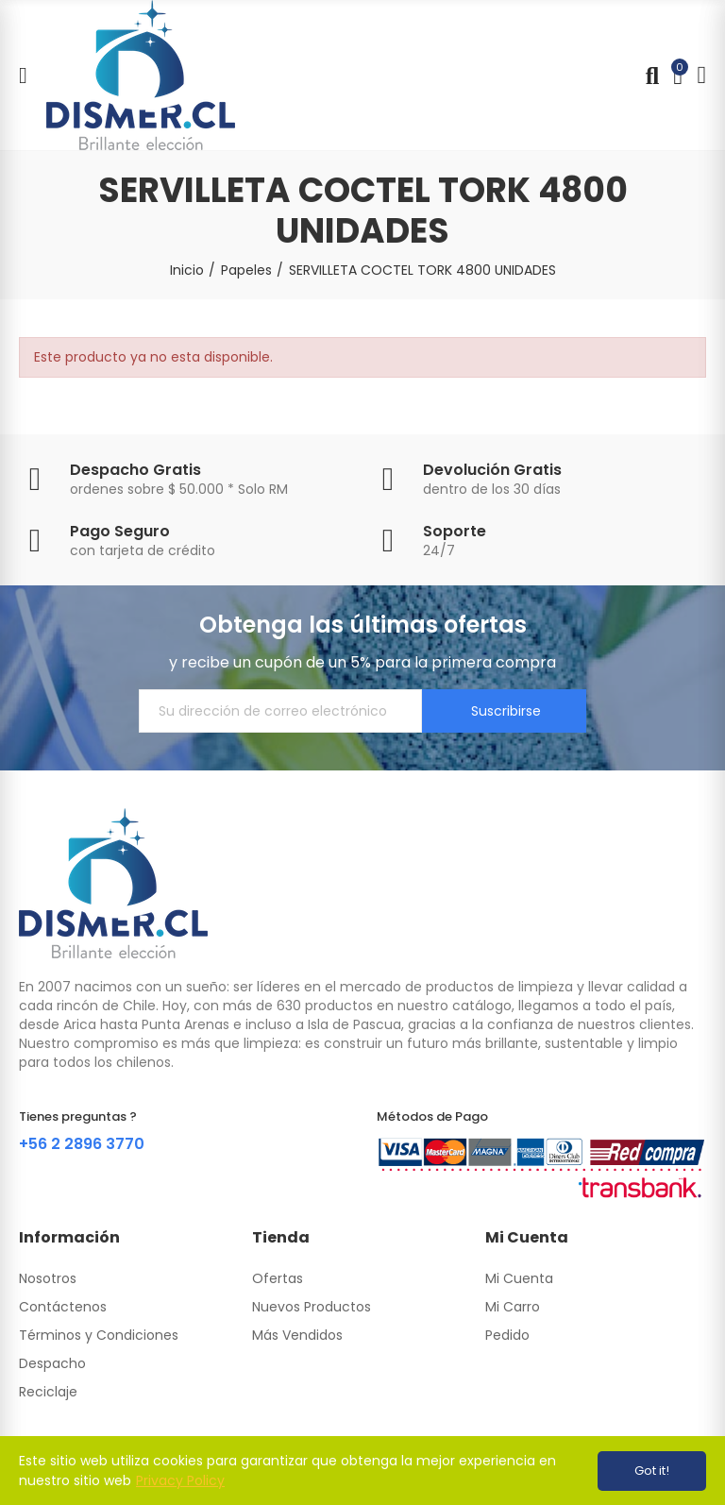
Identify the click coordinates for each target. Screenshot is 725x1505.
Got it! (651, 1471)
